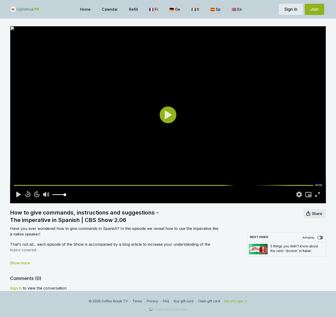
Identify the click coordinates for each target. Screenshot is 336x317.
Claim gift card (209, 301)
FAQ (166, 301)
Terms (137, 301)
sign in (16, 288)
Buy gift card (183, 301)
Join (314, 9)
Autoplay (312, 237)
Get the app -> (235, 301)
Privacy (152, 301)
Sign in (290, 9)
